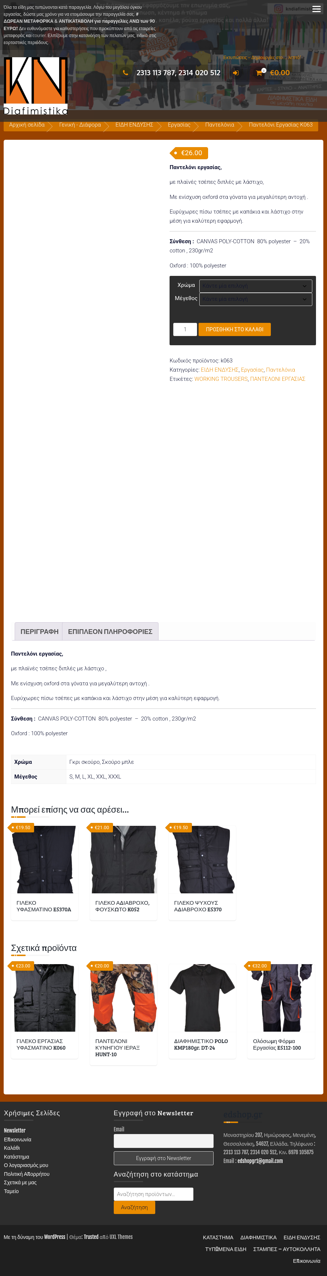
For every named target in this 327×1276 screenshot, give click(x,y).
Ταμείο (11, 1191)
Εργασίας (179, 124)
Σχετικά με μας (20, 1182)
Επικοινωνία (18, 1139)
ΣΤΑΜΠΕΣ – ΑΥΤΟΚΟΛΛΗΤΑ (286, 1249)
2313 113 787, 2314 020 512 (169, 72)
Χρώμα (186, 285)
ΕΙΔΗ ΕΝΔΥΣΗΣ (134, 124)
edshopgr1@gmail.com (260, 1161)
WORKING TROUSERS (221, 379)
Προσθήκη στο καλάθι (235, 329)
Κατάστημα (16, 1156)
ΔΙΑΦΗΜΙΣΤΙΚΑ (258, 1237)
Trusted (91, 1237)
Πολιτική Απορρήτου (27, 1174)
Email (119, 1129)
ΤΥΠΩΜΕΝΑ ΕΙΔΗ (225, 1249)
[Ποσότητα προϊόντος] (185, 329)
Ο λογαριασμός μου (26, 1165)
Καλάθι (12, 1148)
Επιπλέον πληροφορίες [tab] (110, 631)
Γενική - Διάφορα (80, 124)
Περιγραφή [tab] (40, 631)
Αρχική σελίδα (26, 124)
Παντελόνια (219, 124)
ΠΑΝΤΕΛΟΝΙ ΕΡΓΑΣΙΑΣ (277, 379)
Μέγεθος (186, 298)
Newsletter (15, 1130)
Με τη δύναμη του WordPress (34, 1237)
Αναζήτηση (134, 1207)
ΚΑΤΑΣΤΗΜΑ (218, 1237)
